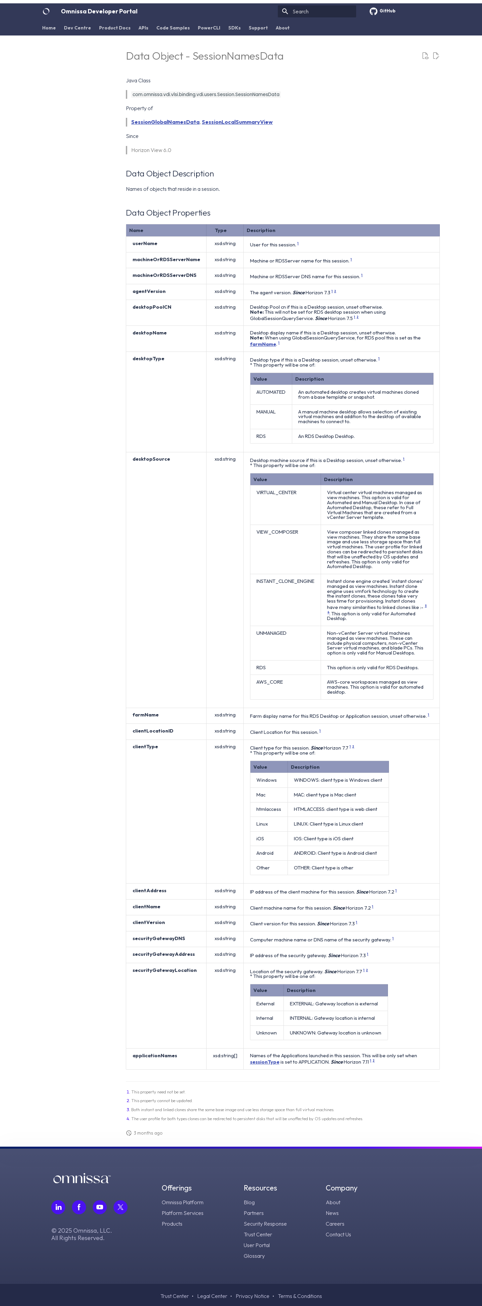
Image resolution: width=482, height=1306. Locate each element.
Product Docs (115, 28)
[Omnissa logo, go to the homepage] (82, 1181)
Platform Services (183, 1213)
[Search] (317, 11)
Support (258, 28)
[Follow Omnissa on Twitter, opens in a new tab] (120, 1207)
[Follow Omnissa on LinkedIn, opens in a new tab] (58, 1207)
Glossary (254, 1255)
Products (172, 1223)
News (332, 1213)
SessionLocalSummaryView (237, 122)
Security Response (265, 1223)
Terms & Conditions (300, 1296)
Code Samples (173, 28)
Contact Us (338, 1234)
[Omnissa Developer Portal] (46, 11)
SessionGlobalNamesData (165, 122)
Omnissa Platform (183, 1202)
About (283, 28)
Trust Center (258, 1234)
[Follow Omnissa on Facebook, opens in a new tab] (79, 1207)
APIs (143, 28)
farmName (263, 344)
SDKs (234, 28)
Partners (254, 1213)
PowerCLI (209, 28)
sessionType (264, 1062)
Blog (249, 1202)
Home (49, 28)
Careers (335, 1223)
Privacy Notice (252, 1296)
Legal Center (212, 1296)
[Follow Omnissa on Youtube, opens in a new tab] (100, 1207)
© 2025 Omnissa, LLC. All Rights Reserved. (81, 1234)
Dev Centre (77, 28)
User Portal (257, 1245)
